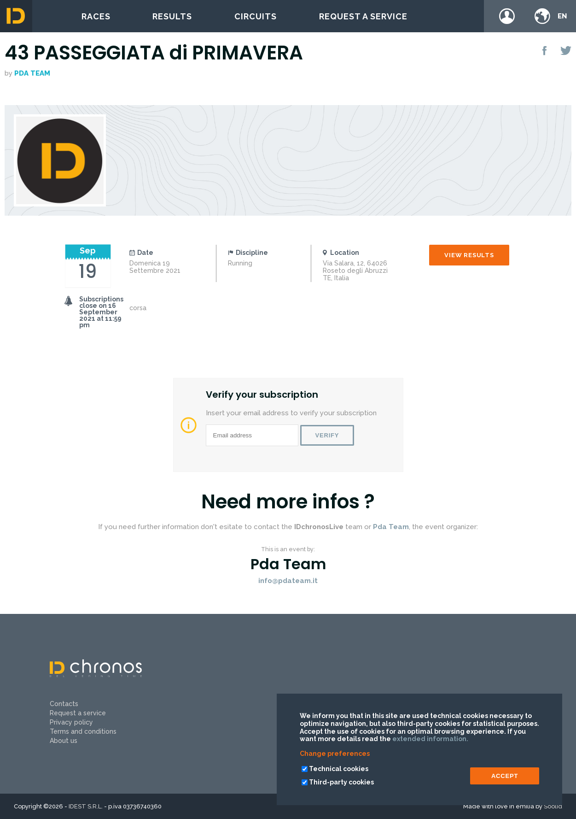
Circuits (255, 16)
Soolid (553, 806)
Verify (327, 435)
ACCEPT (504, 775)
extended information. (430, 738)
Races (96, 16)
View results (469, 255)
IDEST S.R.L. (86, 806)
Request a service (363, 16)
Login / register (507, 16)
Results (172, 16)
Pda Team (32, 73)
